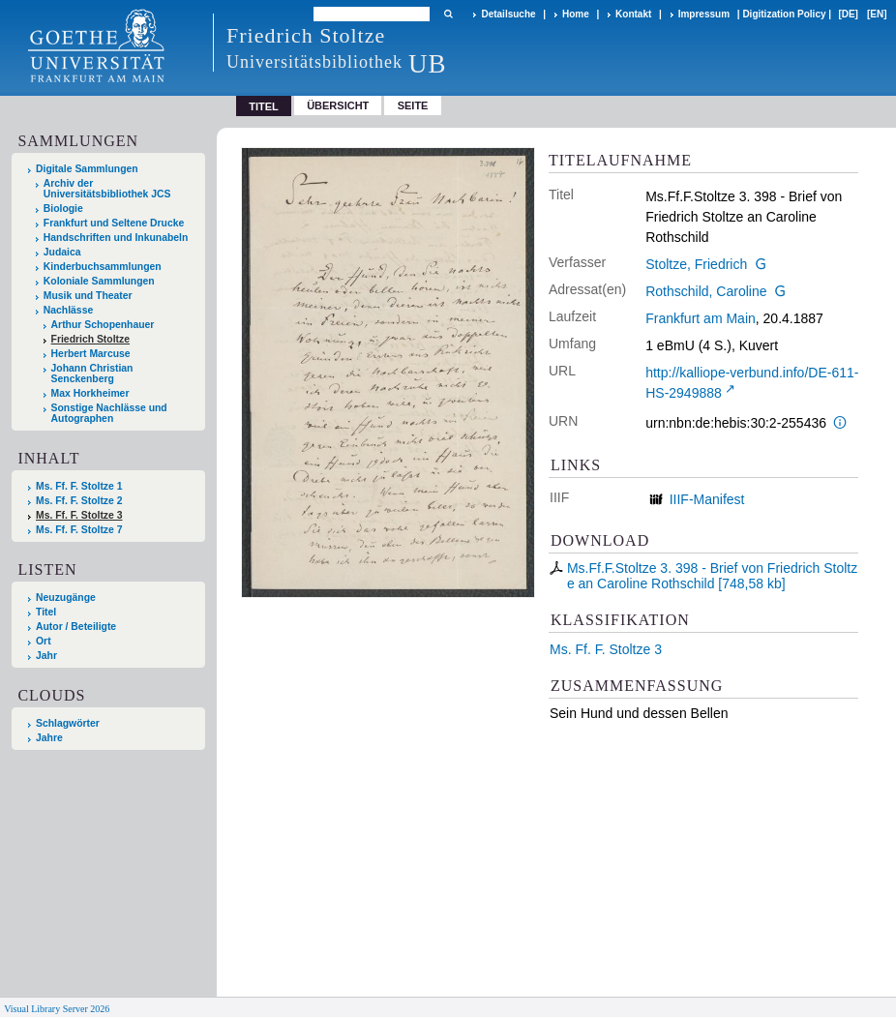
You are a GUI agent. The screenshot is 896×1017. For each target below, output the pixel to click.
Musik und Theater (88, 295)
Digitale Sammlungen (87, 169)
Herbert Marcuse (91, 353)
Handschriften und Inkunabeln (116, 237)
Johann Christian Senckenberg (92, 373)
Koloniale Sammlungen (99, 281)
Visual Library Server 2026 (56, 1008)
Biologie (63, 208)
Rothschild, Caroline (705, 291)
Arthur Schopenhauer (103, 324)
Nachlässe (68, 310)
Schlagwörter (68, 723)
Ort (43, 641)
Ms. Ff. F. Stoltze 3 (606, 649)
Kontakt (633, 14)
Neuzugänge (66, 597)
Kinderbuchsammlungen (103, 266)
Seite (413, 105)
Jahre (49, 738)
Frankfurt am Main (700, 318)
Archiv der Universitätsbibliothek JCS (107, 188)
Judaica (62, 252)
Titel (46, 612)
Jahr (46, 655)
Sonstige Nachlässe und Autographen (109, 413)
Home (575, 14)
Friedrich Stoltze (90, 339)
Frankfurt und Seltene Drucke (114, 223)
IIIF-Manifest (707, 499)
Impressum (704, 14)
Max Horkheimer (90, 393)
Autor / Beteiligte (76, 626)
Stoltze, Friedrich (696, 264)
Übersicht (338, 105)
